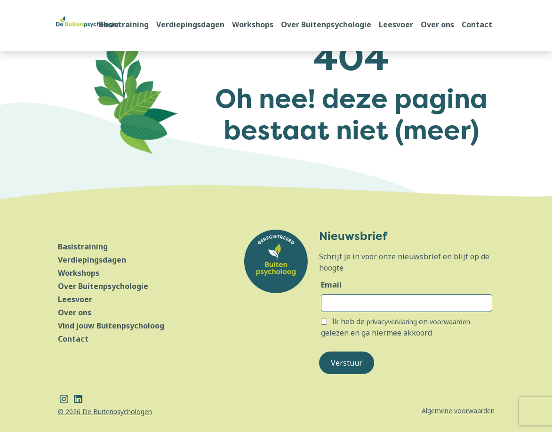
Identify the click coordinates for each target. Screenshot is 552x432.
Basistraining (124, 24)
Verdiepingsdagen (190, 24)
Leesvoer (396, 24)
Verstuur (346, 363)
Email (331, 285)
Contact (477, 24)
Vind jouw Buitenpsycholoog (111, 325)
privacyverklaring (393, 321)
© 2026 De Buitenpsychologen (105, 411)
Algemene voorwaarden (458, 410)
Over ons (437, 24)
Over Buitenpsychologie (326, 24)
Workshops (252, 24)
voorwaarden (450, 321)
